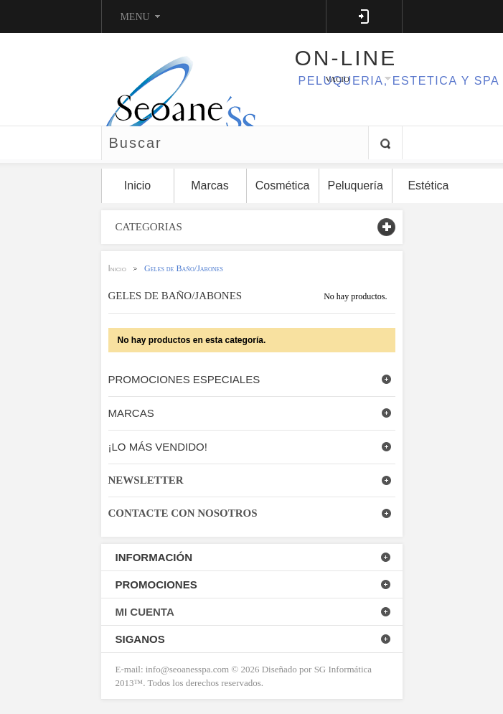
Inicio (117, 268)
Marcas (131, 413)
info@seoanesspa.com (187, 669)
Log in (364, 16)
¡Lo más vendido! (157, 447)
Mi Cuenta (145, 612)
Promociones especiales (184, 379)
